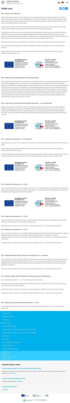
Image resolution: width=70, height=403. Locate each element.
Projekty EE (5, 336)
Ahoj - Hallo (5, 339)
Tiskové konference (8, 345)
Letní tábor (5, 320)
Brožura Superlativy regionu (11, 342)
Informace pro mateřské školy (9, 356)
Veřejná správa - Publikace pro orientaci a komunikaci (19, 333)
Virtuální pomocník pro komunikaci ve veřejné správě (19, 329)
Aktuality (4, 354)
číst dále (13, 373)
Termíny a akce (6, 359)
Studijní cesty (6, 323)
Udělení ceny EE (7, 313)
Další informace (6, 352)
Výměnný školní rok (8, 316)
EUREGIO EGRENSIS (12, 1)
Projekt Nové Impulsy (9, 326)
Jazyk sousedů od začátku (10, 349)
